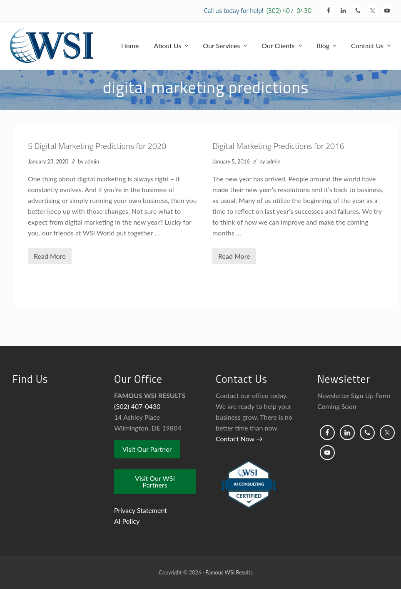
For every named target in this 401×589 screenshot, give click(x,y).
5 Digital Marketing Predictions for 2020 (97, 145)
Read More (50, 258)
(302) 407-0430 (289, 10)
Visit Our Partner (147, 449)
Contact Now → (239, 439)
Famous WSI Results (228, 572)
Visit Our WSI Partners (155, 481)
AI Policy (126, 521)
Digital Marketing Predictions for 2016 (278, 145)
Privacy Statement (140, 510)
